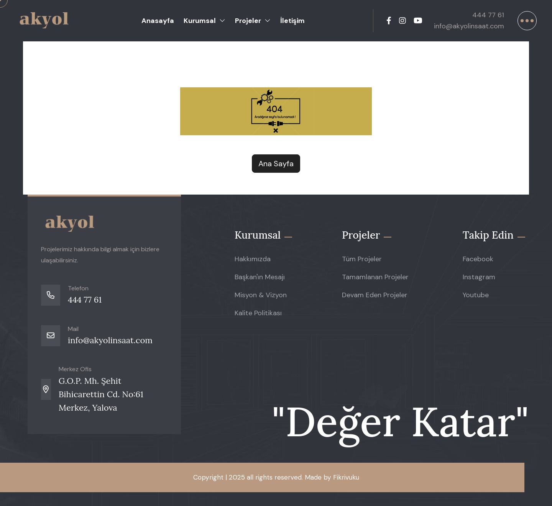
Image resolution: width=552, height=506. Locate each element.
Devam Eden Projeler (374, 298)
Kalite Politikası (258, 316)
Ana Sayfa (276, 164)
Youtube (476, 298)
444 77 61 (483, 15)
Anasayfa (157, 20)
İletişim (292, 20)
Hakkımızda (253, 260)
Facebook (478, 260)
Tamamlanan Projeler (375, 279)
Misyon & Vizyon (261, 298)
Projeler (248, 20)
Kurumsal (200, 20)
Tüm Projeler (362, 260)
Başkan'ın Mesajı (260, 279)
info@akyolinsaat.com (464, 26)
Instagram (479, 279)
